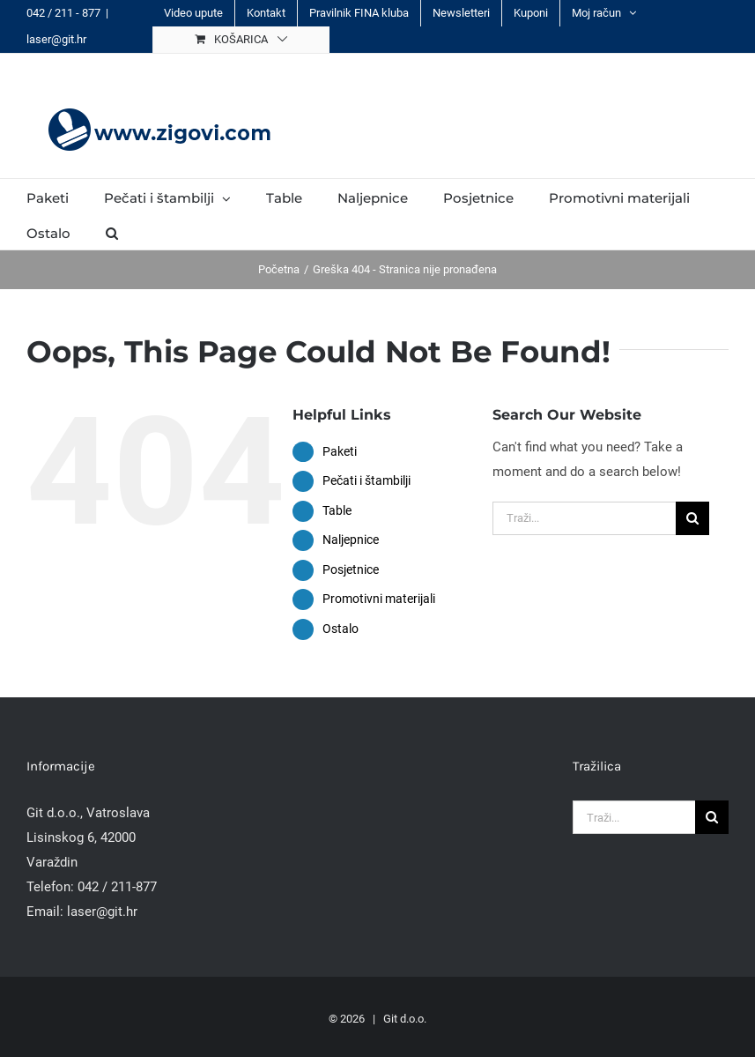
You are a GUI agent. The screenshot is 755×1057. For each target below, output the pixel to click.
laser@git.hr (56, 39)
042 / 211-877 (117, 887)
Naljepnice (350, 539)
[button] (112, 231)
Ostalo (340, 629)
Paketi (339, 451)
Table (337, 510)
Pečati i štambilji (366, 480)
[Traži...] (584, 518)
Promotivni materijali (378, 599)
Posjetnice (350, 569)
